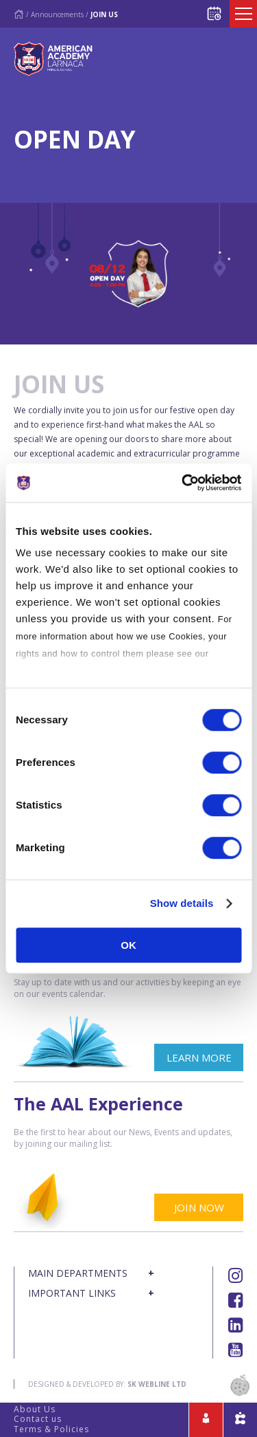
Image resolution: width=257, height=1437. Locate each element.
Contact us (38, 1419)
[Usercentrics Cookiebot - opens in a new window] (183, 483)
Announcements (57, 14)
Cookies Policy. (50, 671)
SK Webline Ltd (156, 1384)
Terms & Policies (51, 1429)
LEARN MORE (199, 1057)
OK (128, 945)
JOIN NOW (199, 1207)
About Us (35, 1409)
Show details (182, 903)
